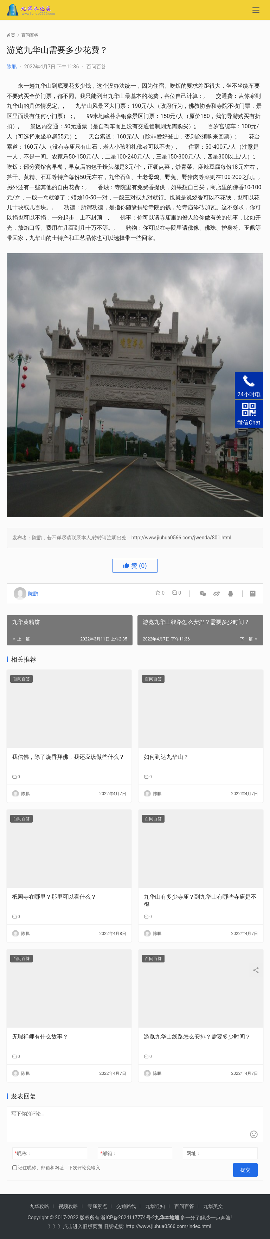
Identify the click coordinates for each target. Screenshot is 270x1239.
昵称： (23, 1153)
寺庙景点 (97, 1206)
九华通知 (155, 1206)
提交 (248, 1167)
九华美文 (213, 1206)
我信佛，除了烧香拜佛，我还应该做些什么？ (68, 757)
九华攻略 (39, 1206)
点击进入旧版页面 (82, 1226)
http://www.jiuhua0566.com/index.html (168, 1226)
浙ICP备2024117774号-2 (128, 1217)
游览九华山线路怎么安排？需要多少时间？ (197, 1036)
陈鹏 (12, 66)
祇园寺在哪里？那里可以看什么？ (54, 896)
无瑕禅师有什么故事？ (40, 1036)
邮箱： (108, 1153)
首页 (11, 35)
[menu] (256, 11)
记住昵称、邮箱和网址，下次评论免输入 (56, 1167)
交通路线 (126, 1206)
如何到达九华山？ (166, 757)
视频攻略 (68, 1206)
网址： (193, 1153)
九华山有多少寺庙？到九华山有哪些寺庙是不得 (200, 900)
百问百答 (96, 66)
